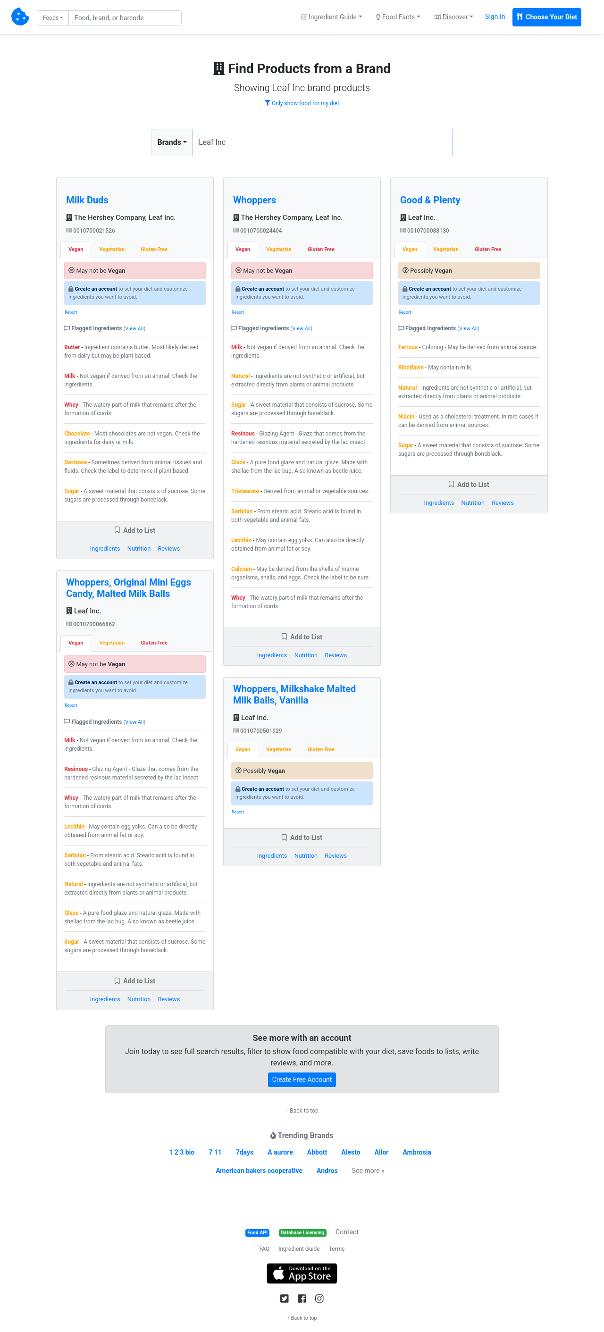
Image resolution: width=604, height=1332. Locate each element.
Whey (71, 405)
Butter (72, 347)
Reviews (169, 548)
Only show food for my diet (302, 103)
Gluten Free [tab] (154, 249)
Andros (327, 1170)
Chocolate (77, 433)
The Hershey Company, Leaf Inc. (121, 217)
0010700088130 (424, 230)
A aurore (280, 1152)
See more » (368, 1170)
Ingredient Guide (298, 1249)
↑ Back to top (301, 1110)
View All (134, 329)
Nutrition (139, 548)
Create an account (96, 289)
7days (245, 1152)
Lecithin (74, 826)
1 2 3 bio (181, 1152)
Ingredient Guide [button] (329, 17)
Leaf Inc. (83, 611)
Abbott (317, 1152)
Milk (69, 376)
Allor (382, 1152)
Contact (347, 1232)
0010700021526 (90, 230)
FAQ (265, 1249)
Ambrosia (417, 1152)
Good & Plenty (430, 200)
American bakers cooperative (259, 1170)
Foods (51, 18)
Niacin (406, 416)
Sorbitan (75, 855)
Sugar (71, 491)
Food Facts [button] (395, 17)
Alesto (350, 1152)
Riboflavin (411, 367)
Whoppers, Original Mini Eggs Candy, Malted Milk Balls (128, 588)
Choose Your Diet (547, 17)
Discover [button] (451, 17)
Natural (73, 884)
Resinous (76, 769)
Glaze (71, 913)
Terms (337, 1249)
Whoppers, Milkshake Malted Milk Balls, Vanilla (294, 694)
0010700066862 (90, 624)
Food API (257, 1233)
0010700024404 (257, 230)
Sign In (495, 16)
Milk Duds (87, 200)
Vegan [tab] (75, 249)
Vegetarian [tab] (112, 249)
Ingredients (105, 548)
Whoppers (254, 200)
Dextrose (75, 462)
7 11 (215, 1152)
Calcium (241, 569)
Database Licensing (302, 1233)
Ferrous (408, 347)
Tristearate (245, 491)
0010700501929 (257, 731)
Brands (170, 142)
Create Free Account (302, 1079)
